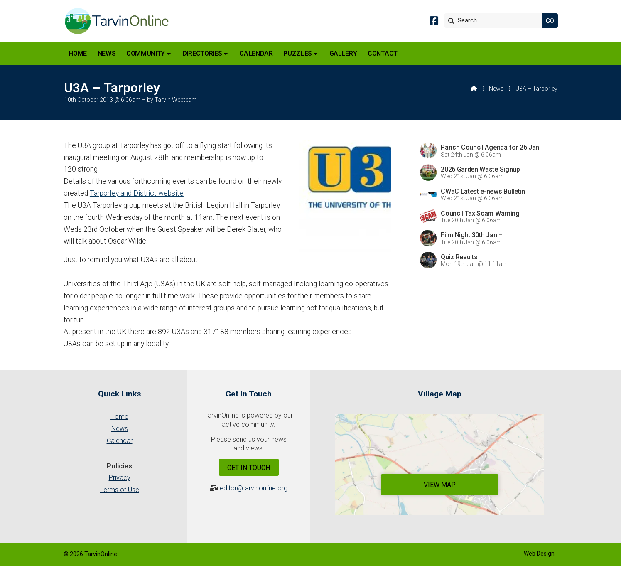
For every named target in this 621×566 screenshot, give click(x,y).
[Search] (495, 20)
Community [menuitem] (145, 53)
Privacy (119, 478)
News (496, 88)
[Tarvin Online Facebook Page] (434, 22)
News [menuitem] (107, 53)
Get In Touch (248, 468)
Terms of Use (119, 490)
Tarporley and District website (137, 193)
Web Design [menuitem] (539, 553)
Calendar (120, 441)
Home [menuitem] (78, 53)
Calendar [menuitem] (255, 53)
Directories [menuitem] (202, 53)
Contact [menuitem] (383, 53)
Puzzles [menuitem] (297, 53)
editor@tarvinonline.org (253, 488)
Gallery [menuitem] (343, 53)
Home (119, 417)
